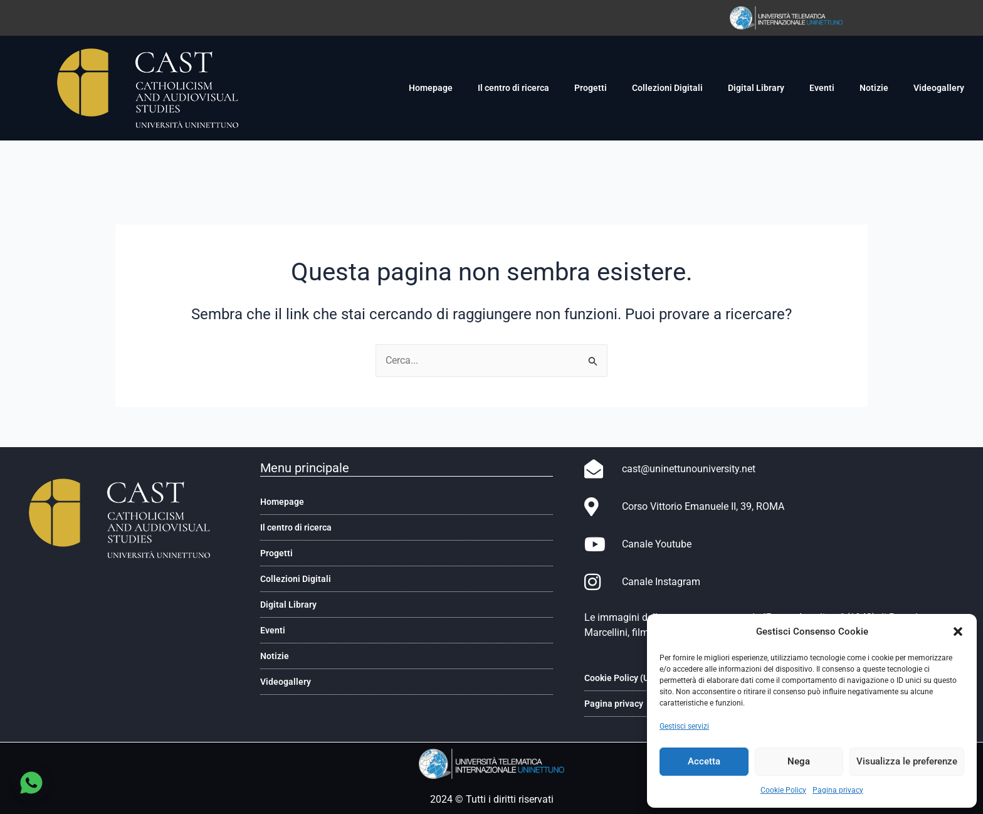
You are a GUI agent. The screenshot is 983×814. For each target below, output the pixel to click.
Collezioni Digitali (667, 88)
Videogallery (938, 88)
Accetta (704, 761)
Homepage (431, 88)
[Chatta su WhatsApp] (31, 782)
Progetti (590, 88)
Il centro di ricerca (513, 88)
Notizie (873, 88)
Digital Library (756, 88)
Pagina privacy (837, 790)
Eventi (821, 88)
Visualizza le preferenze (906, 761)
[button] (958, 631)
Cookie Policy (783, 790)
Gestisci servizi (684, 726)
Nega (798, 761)
